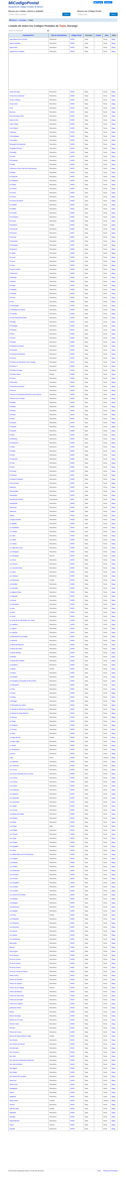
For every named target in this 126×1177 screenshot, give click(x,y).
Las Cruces (13, 769)
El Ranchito (13, 382)
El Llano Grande (15, 269)
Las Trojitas (13, 842)
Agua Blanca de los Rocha (18, 39)
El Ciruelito (13, 213)
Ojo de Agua (14, 951)
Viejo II (12, 1125)
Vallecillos (13, 1112)
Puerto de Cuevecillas (17, 996)
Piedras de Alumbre (16, 979)
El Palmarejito (14, 306)
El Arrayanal (14, 160)
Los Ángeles (14, 858)
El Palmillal (13, 314)
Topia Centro (14, 1100)
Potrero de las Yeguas (17, 987)
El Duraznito (14, 229)
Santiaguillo (13, 1088)
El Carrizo (13, 193)
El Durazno (13, 233)
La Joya (12, 608)
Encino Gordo (14, 483)
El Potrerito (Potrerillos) (17, 354)
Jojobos (12, 515)
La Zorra (12, 753)
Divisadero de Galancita (17, 144)
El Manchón (13, 273)
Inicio (99, 1171)
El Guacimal (14, 241)
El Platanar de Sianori (17, 346)
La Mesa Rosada (15, 653)
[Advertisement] (63, 72)
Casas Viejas (14, 124)
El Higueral (13, 249)
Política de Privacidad (110, 1171)
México (13, 20)
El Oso (12, 302)
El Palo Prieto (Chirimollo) (18, 318)
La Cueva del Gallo (16, 568)
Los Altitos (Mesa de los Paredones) (21, 854)
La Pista (12, 689)
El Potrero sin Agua (16, 370)
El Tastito (13, 451)
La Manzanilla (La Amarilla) (19, 636)
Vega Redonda (14, 1121)
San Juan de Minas (16, 1064)
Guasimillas (13, 495)
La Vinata (13, 745)
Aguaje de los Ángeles (17, 51)
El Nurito (12, 297)
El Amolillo (13, 152)
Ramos (12, 1012)
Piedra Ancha (14, 975)
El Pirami (13, 338)
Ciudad (98, 35)
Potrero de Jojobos (16, 983)
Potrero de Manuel (16, 991)
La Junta (12, 616)
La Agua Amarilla (15, 519)
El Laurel (12, 257)
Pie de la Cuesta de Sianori (19, 971)
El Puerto (13, 378)
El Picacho (13, 330)
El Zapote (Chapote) (16, 479)
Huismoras (13, 507)
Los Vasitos (13, 935)
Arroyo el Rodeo (15, 100)
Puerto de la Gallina (16, 1004)
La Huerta (13, 600)
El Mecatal (13, 277)
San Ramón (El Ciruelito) (18, 1076)
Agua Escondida (15, 43)
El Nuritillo (13, 293)
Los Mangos (14, 903)
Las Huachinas (14, 802)
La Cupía (13, 572)
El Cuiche (13, 221)
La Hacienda (14, 588)
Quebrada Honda (15, 1008)
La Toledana (14, 725)
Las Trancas (14, 834)
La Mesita (13, 657)
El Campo (13, 184)
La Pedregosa (14, 685)
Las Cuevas (13, 778)
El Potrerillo (13, 350)
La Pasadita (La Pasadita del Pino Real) (23, 681)
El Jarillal (13, 253)
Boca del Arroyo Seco (17, 116)
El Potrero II (13, 366)
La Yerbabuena (15, 749)
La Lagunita (13, 632)
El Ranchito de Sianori (17, 386)
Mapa (113, 39)
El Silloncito (13, 439)
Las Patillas (13, 830)
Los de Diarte (14, 874)
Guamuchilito (14, 491)
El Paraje (13, 322)
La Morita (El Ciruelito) (17, 661)
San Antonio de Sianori (17, 1044)
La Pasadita (13, 677)
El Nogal (12, 285)
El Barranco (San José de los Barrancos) (23, 168)
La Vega (12, 733)
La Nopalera (14, 665)
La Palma (13, 673)
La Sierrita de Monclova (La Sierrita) (21, 709)
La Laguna (13, 628)
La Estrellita (13, 584)
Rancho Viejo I (14, 1024)
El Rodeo (13, 410)
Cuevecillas (13, 140)
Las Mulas (13, 822)
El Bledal (12, 172)
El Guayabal (14, 245)
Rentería (12, 1028)
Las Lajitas (13, 806)
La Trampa (13, 729)
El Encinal (13, 237)
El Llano (12, 261)
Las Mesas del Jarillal (17, 814)
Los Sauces (13, 931)
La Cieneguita (14, 552)
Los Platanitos (14, 919)
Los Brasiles (14, 862)
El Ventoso (13, 475)
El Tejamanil (14, 459)
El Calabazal (14, 180)
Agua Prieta (13, 47)
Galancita (13, 487)
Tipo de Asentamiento (59, 35)
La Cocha (13, 560)
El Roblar (13, 402)
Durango (22, 20)
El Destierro (13, 225)
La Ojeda (13, 669)
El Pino (12, 334)
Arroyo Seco (14, 104)
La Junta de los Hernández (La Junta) (22, 620)
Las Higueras (14, 794)
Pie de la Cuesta (15, 959)
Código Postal (76, 35)
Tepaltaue (13, 1096)
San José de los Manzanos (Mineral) (22, 1060)
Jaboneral (13, 511)
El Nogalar (13, 289)
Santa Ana (13, 1080)
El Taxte (12, 455)
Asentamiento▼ (28, 35)
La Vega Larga (14, 741)
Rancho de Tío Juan (16, 1020)
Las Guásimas (14, 790)
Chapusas (13, 132)
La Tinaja (13, 721)
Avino (11, 108)
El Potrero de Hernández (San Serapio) (23, 362)
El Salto (12, 418)
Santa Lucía (13, 1084)
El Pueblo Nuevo (15, 374)
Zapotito (12, 1129)
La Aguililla (13, 523)
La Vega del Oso (15, 737)
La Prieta (13, 693)
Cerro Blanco (14, 128)
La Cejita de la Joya (16, 548)
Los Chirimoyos (15, 870)
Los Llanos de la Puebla (17, 895)
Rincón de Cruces (15, 1032)
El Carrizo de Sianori (16, 201)
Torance (12, 1104)
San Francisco (14, 1052)
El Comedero (14, 217)
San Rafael (13, 1072)
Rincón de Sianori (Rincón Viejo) (20, 1036)
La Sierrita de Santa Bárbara (19, 713)
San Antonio (14, 1040)
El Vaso (12, 467)
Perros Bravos (14, 955)
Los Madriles (14, 899)
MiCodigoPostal (23, 3)
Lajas (11, 757)
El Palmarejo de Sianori (17, 310)
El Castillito (13, 205)
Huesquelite (13, 503)
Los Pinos (13, 915)
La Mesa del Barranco (17, 644)
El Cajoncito (13, 176)
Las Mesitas (13, 818)
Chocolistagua (14, 136)
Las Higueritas (14, 798)
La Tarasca (13, 717)
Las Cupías (13, 786)
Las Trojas (13, 838)
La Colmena (14, 564)
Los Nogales (14, 911)
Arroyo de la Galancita (17, 96)
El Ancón (12, 156)
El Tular (12, 463)
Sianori (12, 1092)
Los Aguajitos (14, 846)
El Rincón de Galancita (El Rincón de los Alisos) (25, 394)
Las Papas (13, 826)
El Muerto (13, 281)
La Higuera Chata (15, 592)
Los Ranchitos (14, 927)
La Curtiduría (14, 576)
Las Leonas (13, 810)
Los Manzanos (14, 907)
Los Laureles (14, 887)
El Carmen (13, 188)
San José (13, 1056)
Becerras (13, 112)
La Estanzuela (14, 580)
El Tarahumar (14, 443)
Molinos (12, 947)
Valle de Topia (14, 1108)
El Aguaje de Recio (16, 148)
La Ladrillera (14, 624)
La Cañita (13, 540)
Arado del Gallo (15, 92)
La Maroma (13, 640)
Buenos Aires (14, 120)
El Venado (13, 471)
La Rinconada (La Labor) (18, 705)
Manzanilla (13, 943)
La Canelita (13, 531)
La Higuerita (14, 596)
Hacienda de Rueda (16, 499)
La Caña (12, 536)
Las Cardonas (14, 765)
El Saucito (13, 422)
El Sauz (12, 435)
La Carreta (13, 544)
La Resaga (13, 701)
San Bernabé (14, 1048)
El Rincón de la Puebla (17, 398)
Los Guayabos (14, 883)
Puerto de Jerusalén (16, 1000)
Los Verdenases (15, 939)
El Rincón (13, 390)
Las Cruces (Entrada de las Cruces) (21, 774)
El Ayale (12, 164)
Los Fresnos (14, 878)
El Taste (12, 447)
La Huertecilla (14, 604)
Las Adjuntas (14, 761)
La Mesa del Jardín (16, 649)
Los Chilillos (13, 866)
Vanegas (12, 1117)
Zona (106, 35)
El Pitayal (13, 342)
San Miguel (13, 1068)
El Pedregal (13, 326)
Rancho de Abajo (15, 1016)
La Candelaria (14, 527)
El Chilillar (13, 209)
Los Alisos (13, 850)
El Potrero (13, 358)
